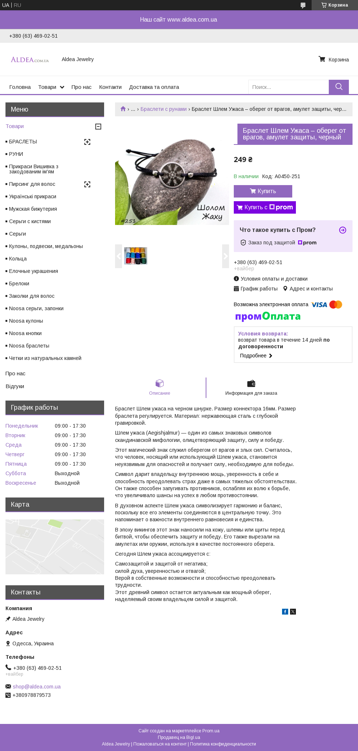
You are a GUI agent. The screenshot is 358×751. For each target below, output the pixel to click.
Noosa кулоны (26, 321)
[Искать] (339, 87)
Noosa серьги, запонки (36, 308)
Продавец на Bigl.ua (179, 737)
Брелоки (19, 283)
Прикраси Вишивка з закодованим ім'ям (33, 169)
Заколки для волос (31, 296)
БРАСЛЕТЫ (23, 141)
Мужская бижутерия (33, 209)
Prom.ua (211, 730)
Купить (267, 191)
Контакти (110, 87)
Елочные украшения (33, 271)
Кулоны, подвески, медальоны (46, 246)
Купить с (268, 207)
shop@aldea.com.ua (37, 687)
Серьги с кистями (30, 221)
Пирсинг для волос (32, 184)
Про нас (82, 87)
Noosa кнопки (25, 333)
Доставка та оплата (154, 87)
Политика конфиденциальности (223, 744)
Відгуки (14, 386)
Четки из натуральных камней (45, 358)
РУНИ (16, 154)
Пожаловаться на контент (160, 744)
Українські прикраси (32, 196)
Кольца (18, 259)
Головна (20, 87)
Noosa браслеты (29, 346)
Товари (47, 87)
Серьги (17, 234)
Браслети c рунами (164, 109)
